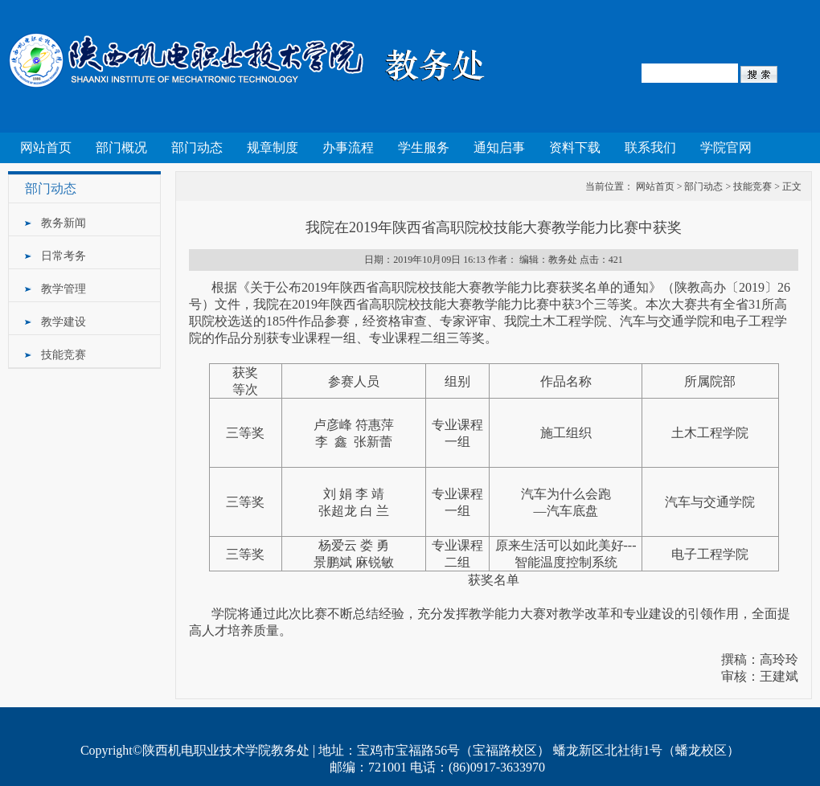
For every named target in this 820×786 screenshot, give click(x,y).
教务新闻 (63, 223)
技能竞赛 (63, 355)
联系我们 (650, 147)
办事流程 (348, 147)
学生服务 (423, 147)
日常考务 (63, 256)
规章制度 (272, 147)
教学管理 (63, 289)
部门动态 (197, 147)
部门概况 (121, 147)
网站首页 (46, 147)
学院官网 (726, 147)
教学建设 (63, 322)
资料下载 (575, 147)
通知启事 (499, 147)
